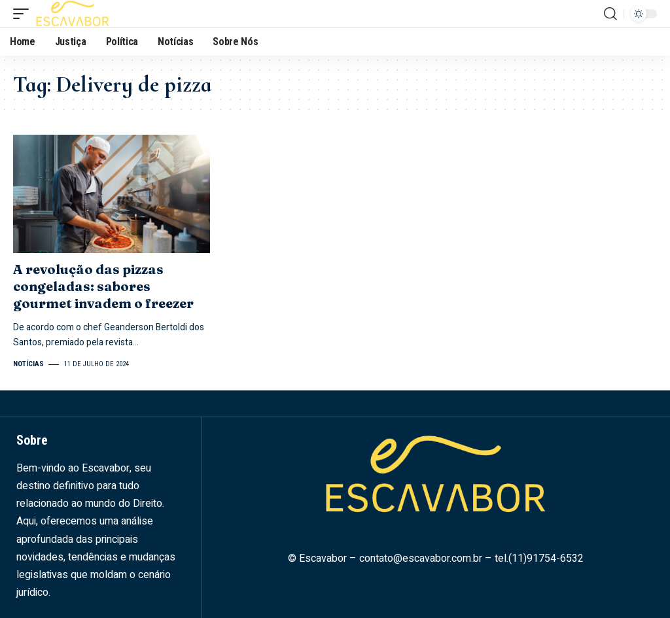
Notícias (28, 364)
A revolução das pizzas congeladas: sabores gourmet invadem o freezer (103, 286)
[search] (610, 14)
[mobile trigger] (24, 13)
